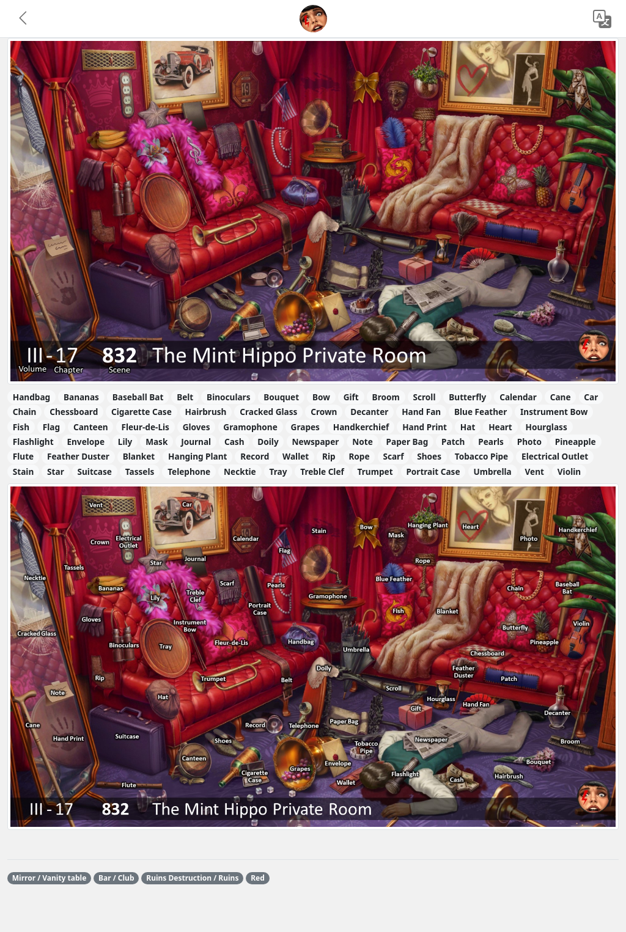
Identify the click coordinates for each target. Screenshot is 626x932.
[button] (23, 19)
